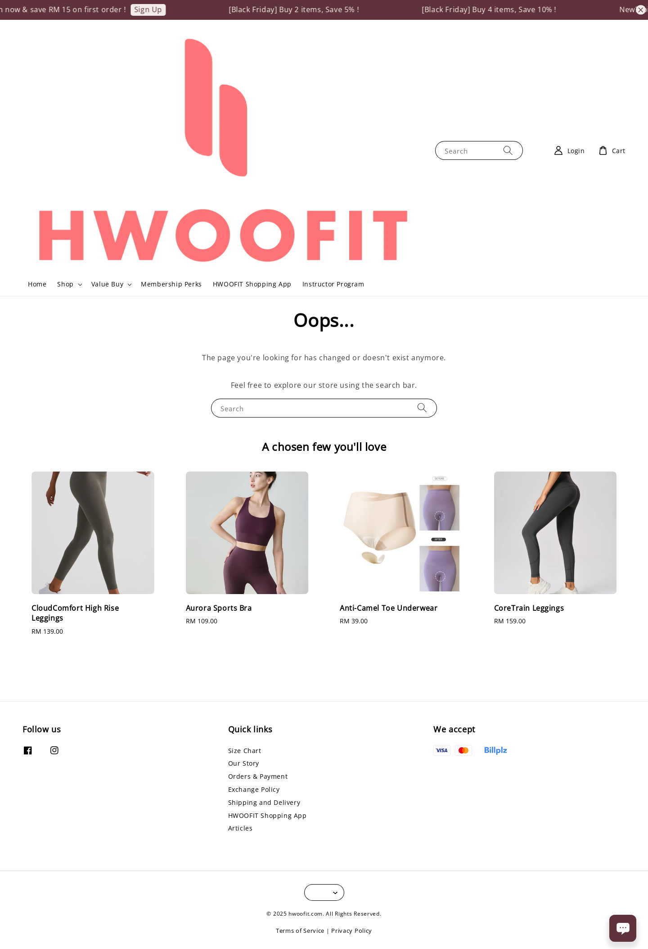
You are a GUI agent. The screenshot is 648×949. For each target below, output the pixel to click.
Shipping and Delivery (264, 802)
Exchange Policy (254, 789)
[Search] (508, 150)
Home (37, 284)
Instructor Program (333, 284)
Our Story (243, 763)
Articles (240, 828)
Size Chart (244, 751)
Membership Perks (171, 284)
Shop (65, 284)
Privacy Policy (351, 930)
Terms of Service (300, 930)
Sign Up (156, 9)
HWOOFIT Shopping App (252, 284)
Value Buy (107, 284)
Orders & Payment (258, 776)
